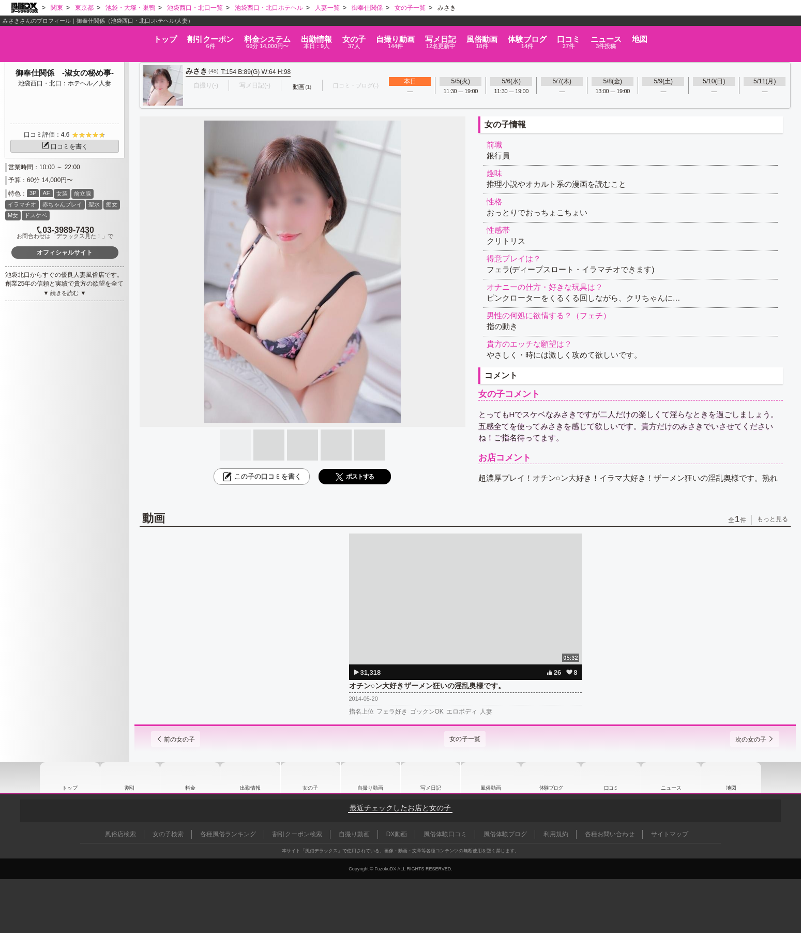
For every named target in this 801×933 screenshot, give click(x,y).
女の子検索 (168, 834)
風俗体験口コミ (445, 834)
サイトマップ (669, 834)
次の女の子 (747, 739)
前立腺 (82, 193)
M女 (13, 215)
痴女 (111, 204)
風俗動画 (514, 37)
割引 (111, 37)
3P (32, 193)
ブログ (581, 37)
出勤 (260, 37)
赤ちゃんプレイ (62, 204)
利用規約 (555, 834)
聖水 (94, 204)
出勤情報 (250, 777)
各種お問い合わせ (609, 834)
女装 (62, 193)
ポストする (355, 477)
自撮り (383, 37)
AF (46, 193)
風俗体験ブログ (505, 834)
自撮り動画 (370, 777)
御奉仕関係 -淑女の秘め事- (65, 72)
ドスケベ (35, 215)
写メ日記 (430, 777)
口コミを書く (64, 146)
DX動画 (396, 834)
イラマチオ (22, 204)
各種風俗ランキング (228, 834)
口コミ (644, 37)
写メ (450, 37)
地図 (760, 33)
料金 (189, 37)
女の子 (320, 37)
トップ (44, 33)
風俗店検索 (120, 834)
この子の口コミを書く (261, 476)
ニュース (704, 37)
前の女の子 (183, 739)
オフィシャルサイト (65, 252)
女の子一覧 (465, 739)
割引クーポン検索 (297, 834)
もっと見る (772, 519)
